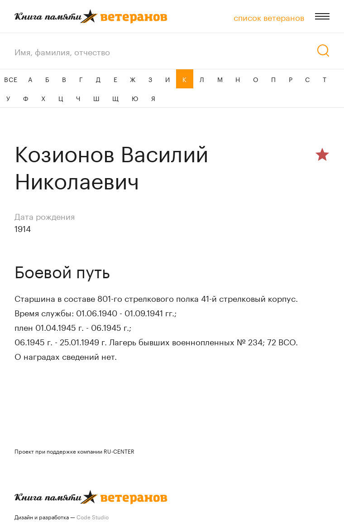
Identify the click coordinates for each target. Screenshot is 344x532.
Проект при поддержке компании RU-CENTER (74, 450)
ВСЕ (10, 79)
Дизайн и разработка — (61, 516)
